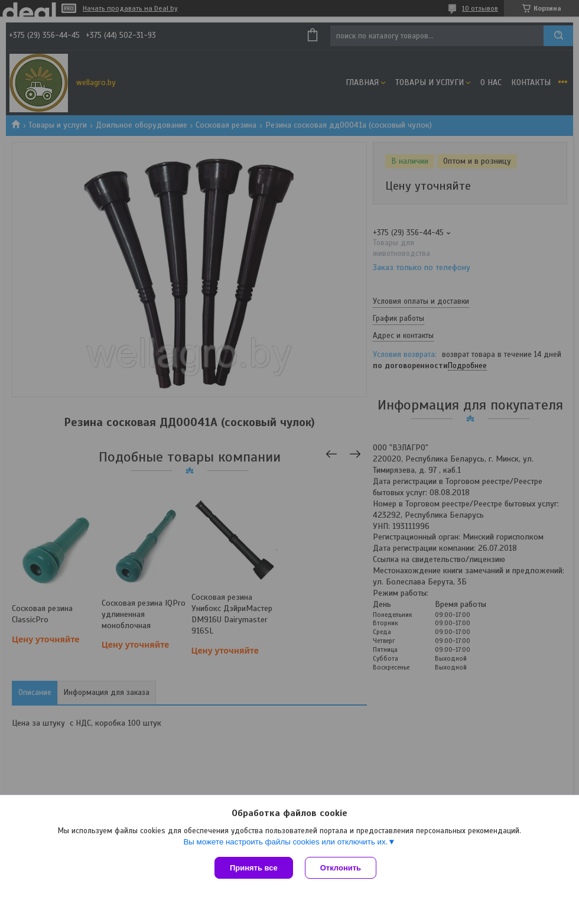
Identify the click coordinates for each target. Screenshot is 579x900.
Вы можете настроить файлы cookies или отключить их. (285, 841)
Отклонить (340, 867)
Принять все (254, 867)
